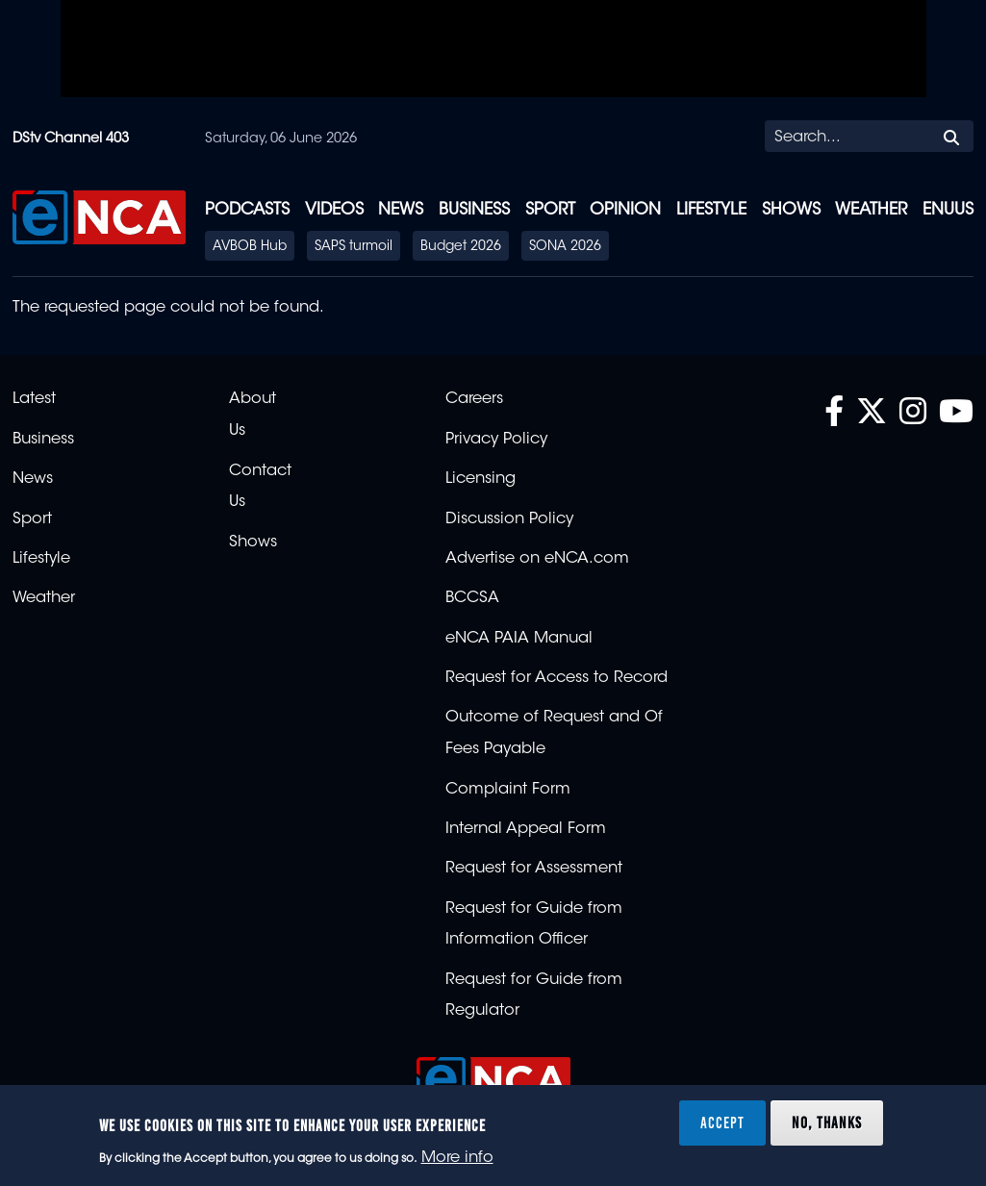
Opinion (625, 210)
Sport (550, 210)
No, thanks (827, 1122)
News (400, 210)
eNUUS (948, 210)
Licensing (480, 479)
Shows (791, 210)
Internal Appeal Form (525, 829)
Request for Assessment (533, 868)
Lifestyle (711, 210)
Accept (722, 1122)
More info (457, 1158)
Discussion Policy (509, 519)
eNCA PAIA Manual (519, 638)
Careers (474, 399)
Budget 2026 (460, 247)
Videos (334, 210)
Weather (871, 210)
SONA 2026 (565, 247)
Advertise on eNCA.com (537, 559)
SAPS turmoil (353, 247)
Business (474, 210)
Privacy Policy (496, 439)
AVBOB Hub (250, 247)
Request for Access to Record (556, 678)
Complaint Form (507, 789)
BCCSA (472, 598)
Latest (34, 399)
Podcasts (247, 210)
